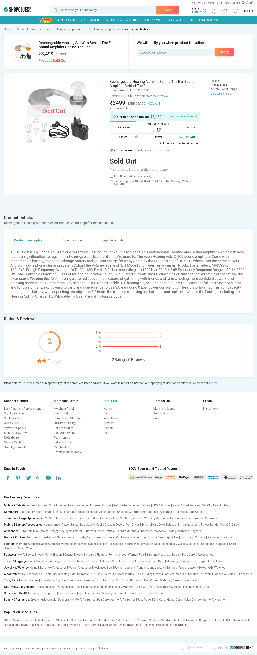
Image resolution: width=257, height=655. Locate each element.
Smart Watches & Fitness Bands (198, 524)
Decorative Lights (130, 624)
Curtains (200, 537)
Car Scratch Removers (197, 574)
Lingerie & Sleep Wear (19, 548)
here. (215, 383)
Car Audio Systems (68, 624)
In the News (111, 418)
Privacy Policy (11, 648)
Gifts (206, 586)
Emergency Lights (61, 531)
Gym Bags (158, 561)
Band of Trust (112, 413)
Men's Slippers (54, 554)
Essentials (174, 20)
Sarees (220, 543)
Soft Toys (122, 580)
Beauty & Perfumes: (17, 599)
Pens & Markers (123, 586)
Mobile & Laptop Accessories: (23, 524)
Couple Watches (39, 620)
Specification (72, 240)
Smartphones (57, 505)
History (108, 408)
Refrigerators (133, 518)
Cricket (141, 593)
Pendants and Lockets (151, 567)
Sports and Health (16, 593)
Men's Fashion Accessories (106, 543)
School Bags (197, 561)
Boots (176, 554)
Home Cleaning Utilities (164, 537)
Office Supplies (45, 586)
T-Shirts (232, 543)
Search (167, 10)
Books (79, 586)
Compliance (85, 648)
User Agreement (14, 447)
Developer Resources (67, 452)
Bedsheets (33, 537)
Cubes (154, 580)
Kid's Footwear (73, 580)
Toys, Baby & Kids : (16, 580)
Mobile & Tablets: (15, 505)
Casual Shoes (73, 554)
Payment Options (15, 428)
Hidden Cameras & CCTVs (107, 518)
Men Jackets (242, 620)
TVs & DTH (50, 518)
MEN (83, 20)
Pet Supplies (65, 586)
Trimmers (26, 531)
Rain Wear (149, 624)
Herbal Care (174, 599)
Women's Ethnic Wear (74, 543)
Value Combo (192, 599)
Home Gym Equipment (42, 593)
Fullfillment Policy (65, 423)
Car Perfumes (172, 574)
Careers (109, 428)
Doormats (187, 537)
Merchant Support (164, 408)
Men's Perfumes (85, 599)
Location (196, 12)
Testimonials (62, 437)
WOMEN (94, 20)
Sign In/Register (14, 413)
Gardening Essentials (220, 537)
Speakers (211, 518)
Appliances (133, 20)
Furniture (108, 537)
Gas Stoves (58, 620)
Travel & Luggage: (16, 561)
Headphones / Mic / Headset (117, 620)
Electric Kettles (104, 531)
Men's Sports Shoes (30, 554)
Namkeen (90, 586)
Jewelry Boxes (197, 567)
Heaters (49, 624)
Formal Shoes (117, 554)
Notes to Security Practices (59, 648)
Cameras (197, 518)
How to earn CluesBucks (184, 116)
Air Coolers (74, 620)
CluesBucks (11, 423)
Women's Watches (80, 567)
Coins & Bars (38, 567)
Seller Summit (63, 442)
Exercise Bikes (67, 593)
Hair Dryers (41, 531)
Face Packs (144, 599)
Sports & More (153, 20)
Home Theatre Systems (74, 518)
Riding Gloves (153, 574)
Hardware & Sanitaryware (58, 537)
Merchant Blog (63, 447)
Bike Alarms (244, 574)
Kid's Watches (216, 567)
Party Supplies (139, 580)
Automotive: (12, 574)
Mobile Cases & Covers (110, 524)
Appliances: (11, 531)
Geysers (196, 531)
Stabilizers (35, 624)
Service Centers (14, 442)
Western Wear (151, 543)
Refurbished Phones (126, 505)
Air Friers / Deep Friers (199, 620)
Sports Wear (133, 543)
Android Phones (37, 505)
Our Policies (11, 418)
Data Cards (196, 511)
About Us (110, 401)
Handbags (207, 543)
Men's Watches (57, 567)
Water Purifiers (83, 531)
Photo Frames (91, 624)
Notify (224, 52)
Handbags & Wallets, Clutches (180, 543)
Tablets (146, 505)
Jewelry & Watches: (17, 567)
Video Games (107, 511)
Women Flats (136, 554)
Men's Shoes (109, 624)
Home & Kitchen (112, 20)
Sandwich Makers (172, 620)
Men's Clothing (49, 543)
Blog (106, 432)
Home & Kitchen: (15, 537)
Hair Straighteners (127, 531)
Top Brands (180, 624)
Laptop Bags (52, 561)
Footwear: (10, 554)
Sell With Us (198, 3)
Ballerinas (152, 554)
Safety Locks (215, 561)
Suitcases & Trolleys (111, 561)
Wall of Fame (102, 648)
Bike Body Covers (100, 574)
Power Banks (70, 524)
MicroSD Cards (229, 524)
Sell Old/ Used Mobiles (216, 505)
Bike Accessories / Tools (35, 574)
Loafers (165, 554)
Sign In (248, 10)
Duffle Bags (35, 561)
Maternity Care (169, 580)
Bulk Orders (160, 413)
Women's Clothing (27, 543)
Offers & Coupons (15, 620)
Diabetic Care (126, 593)
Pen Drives (133, 524)
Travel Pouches (72, 561)
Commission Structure (68, 418)
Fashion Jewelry (124, 567)
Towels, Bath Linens (88, 537)
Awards (108, 423)
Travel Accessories (138, 561)
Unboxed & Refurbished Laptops (137, 511)
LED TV (227, 620)
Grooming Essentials (43, 599)
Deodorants (65, 599)
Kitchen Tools (139, 537)
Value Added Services (186, 505)
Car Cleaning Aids (64, 574)
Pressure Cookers (148, 620)
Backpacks (87, 524)
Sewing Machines (178, 531)
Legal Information (114, 240)
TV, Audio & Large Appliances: (23, 518)
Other (113, 90)
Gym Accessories (89, 593)
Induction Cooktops (153, 531)
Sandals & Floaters (95, 554)
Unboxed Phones (101, 505)
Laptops (25, 511)
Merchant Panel (64, 408)
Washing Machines (156, 518)
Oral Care (159, 599)
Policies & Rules (63, 428)
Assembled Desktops (173, 511)
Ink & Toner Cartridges (70, 511)
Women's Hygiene (214, 599)
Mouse (171, 524)
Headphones (52, 524)
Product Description (29, 240)
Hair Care (103, 599)
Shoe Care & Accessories (197, 554)
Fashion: (9, 543)
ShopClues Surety (15, 432)
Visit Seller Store (220, 93)
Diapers (34, 580)
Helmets (82, 574)
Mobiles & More (66, 20)
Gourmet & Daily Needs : (20, 586)
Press (157, 418)
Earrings (172, 567)
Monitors (91, 511)
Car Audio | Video (224, 574)
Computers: (11, 511)
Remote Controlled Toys (99, 580)
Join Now (163, 150)
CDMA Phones (161, 505)
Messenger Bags (177, 561)
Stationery (105, 586)
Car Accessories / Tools (128, 574)
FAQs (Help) (11, 437)
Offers (189, 20)
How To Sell (61, 413)
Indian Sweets (192, 586)
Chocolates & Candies (167, 586)
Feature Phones (78, 505)
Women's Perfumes (123, 599)
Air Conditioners (180, 518)
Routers (49, 511)
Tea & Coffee (143, 586)
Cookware (122, 537)
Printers (37, 511)
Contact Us (214, 3)
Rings (182, 567)
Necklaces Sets (103, 567)
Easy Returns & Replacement (22, 408)
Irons (218, 620)
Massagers (109, 593)
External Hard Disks (153, 524)
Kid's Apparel (189, 580)
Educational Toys (51, 580)
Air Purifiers (90, 620)
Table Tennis (155, 593)
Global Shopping (208, 20)
